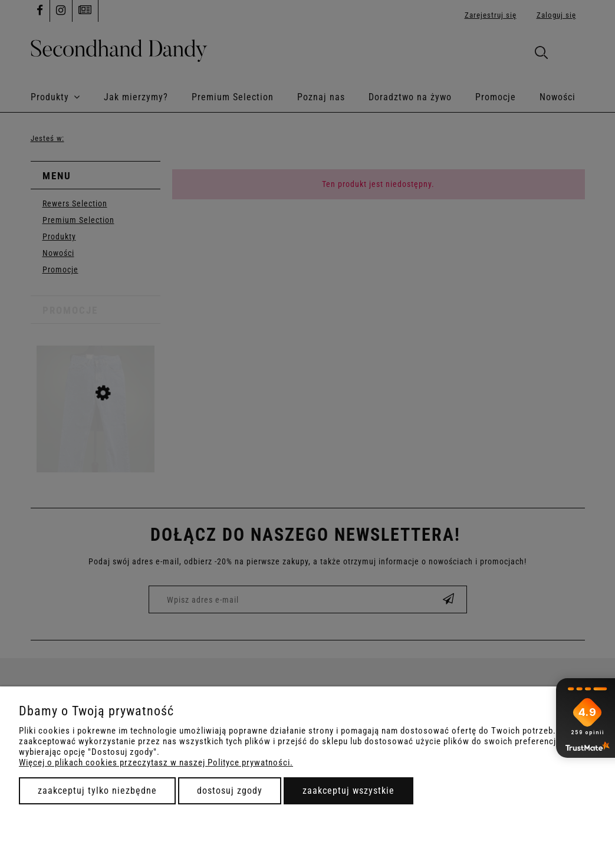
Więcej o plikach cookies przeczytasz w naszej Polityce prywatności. (156, 762)
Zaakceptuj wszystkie (348, 790)
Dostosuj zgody (229, 790)
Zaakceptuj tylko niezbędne (97, 790)
